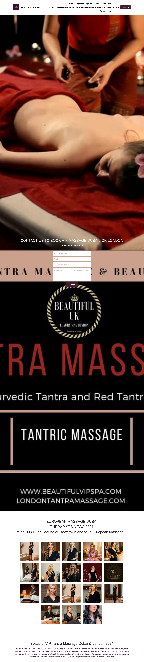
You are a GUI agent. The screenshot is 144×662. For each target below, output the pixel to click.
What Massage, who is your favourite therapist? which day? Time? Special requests (71, 271)
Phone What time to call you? (65, 265)
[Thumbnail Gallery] (51, 614)
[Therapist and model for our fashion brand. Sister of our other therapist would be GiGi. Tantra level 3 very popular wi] (51, 551)
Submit (72, 285)
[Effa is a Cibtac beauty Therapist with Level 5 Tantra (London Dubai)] (72, 593)
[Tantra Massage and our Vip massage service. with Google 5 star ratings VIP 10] (93, 572)
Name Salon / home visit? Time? (66, 253)
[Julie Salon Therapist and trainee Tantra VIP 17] (93, 593)
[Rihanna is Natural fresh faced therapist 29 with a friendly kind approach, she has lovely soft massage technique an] (30, 551)
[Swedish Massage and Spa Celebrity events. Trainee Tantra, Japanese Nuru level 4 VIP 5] (51, 572)
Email (56, 259)
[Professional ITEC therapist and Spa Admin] (51, 593)
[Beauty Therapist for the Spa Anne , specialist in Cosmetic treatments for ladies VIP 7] (30, 572)
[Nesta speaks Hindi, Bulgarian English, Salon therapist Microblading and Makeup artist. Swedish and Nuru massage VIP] (72, 572)
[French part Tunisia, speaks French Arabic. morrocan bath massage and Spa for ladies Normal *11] (114, 572)
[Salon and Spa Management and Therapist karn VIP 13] (114, 593)
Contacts (125, 7)
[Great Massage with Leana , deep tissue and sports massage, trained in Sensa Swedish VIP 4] (72, 551)
